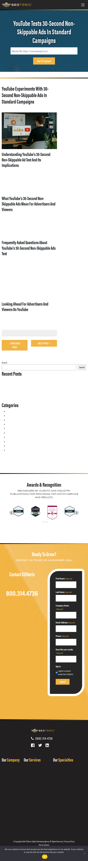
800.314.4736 (22, 593)
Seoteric (46, 844)
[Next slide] (76, 512)
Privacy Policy (69, 841)
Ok (44, 857)
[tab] (41, 522)
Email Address (65, 622)
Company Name (62, 607)
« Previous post (14, 345)
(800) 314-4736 (43, 738)
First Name (64, 578)
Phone (62, 636)
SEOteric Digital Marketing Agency (37, 841)
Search (4, 362)
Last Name (64, 592)
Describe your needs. (64, 651)
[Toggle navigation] (82, 5)
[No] (84, 853)
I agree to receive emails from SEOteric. (65, 672)
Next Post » (44, 343)
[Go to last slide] (11, 512)
